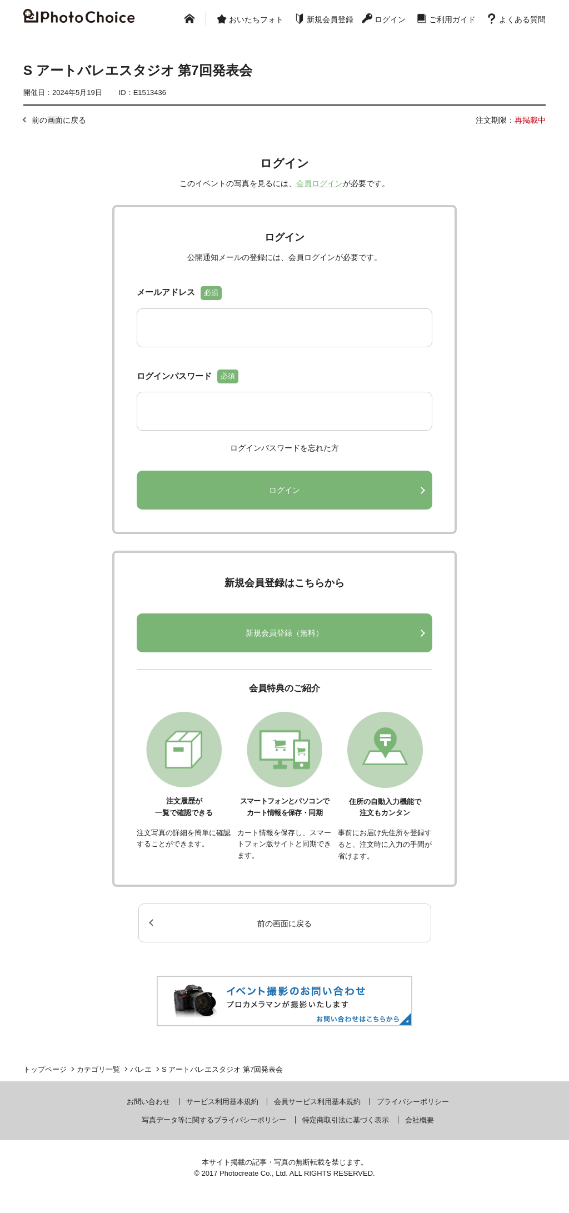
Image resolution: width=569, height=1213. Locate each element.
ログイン (390, 19)
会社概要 (419, 1120)
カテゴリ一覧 (98, 1069)
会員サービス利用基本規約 (317, 1101)
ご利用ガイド (452, 19)
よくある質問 (522, 19)
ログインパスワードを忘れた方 (284, 447)
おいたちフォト (256, 19)
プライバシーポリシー (413, 1101)
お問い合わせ (148, 1101)
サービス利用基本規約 (222, 1101)
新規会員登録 (330, 19)
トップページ (45, 1069)
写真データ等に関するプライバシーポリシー (214, 1120)
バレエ (141, 1069)
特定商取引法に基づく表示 (345, 1120)
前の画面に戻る (59, 120)
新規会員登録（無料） (284, 632)
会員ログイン (319, 183)
